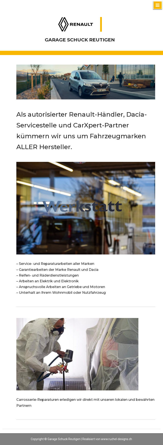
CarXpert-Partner (101, 125)
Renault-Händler (96, 114)
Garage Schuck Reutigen (80, 40)
